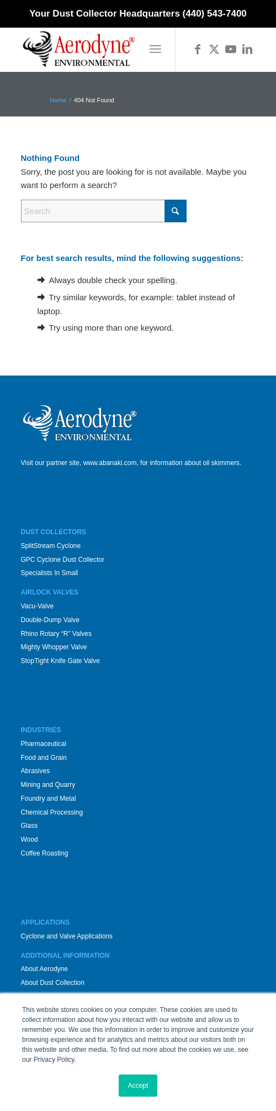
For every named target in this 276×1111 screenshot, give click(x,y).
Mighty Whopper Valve (54, 647)
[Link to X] (214, 49)
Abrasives (35, 771)
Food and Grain (44, 757)
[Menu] (155, 49)
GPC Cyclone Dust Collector (62, 560)
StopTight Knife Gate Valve (60, 661)
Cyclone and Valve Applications (67, 936)
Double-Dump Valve (50, 620)
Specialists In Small (49, 573)
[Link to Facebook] (197, 49)
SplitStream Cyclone (51, 546)
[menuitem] (155, 49)
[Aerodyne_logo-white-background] (115, 49)
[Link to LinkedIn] (247, 49)
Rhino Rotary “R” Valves (56, 634)
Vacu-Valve (37, 606)
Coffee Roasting (44, 853)
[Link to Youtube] (230, 49)
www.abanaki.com (110, 463)
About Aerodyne (44, 969)
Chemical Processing (52, 812)
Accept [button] (138, 1085)
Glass (29, 826)
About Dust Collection (52, 983)
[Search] (104, 211)
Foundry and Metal (48, 798)
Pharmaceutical (44, 744)
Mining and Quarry (48, 785)
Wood (29, 839)
